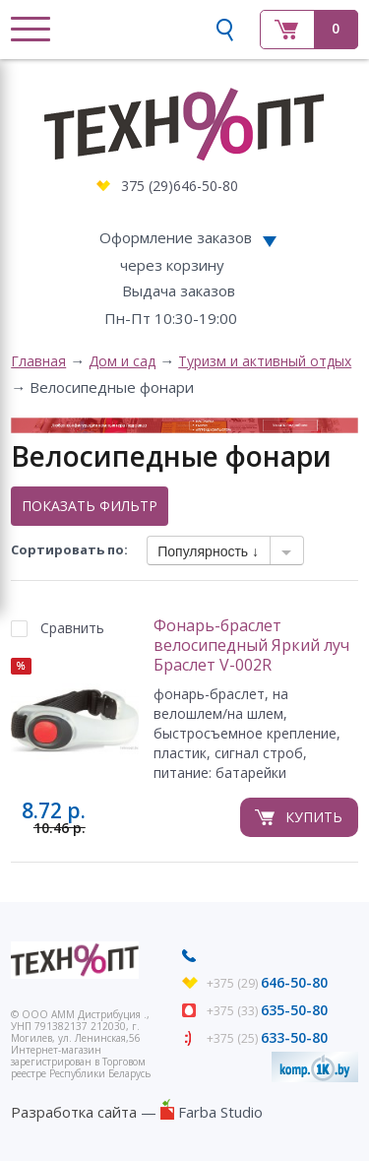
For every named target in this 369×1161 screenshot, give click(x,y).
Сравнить (72, 627)
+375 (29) (267, 983)
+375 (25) (267, 1038)
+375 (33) (267, 1010)
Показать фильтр (89, 505)
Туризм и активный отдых (264, 361)
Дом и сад (122, 361)
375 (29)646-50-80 (179, 185)
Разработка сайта (74, 1112)
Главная (38, 361)
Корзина (309, 29)
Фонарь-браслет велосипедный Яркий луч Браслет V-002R (251, 645)
